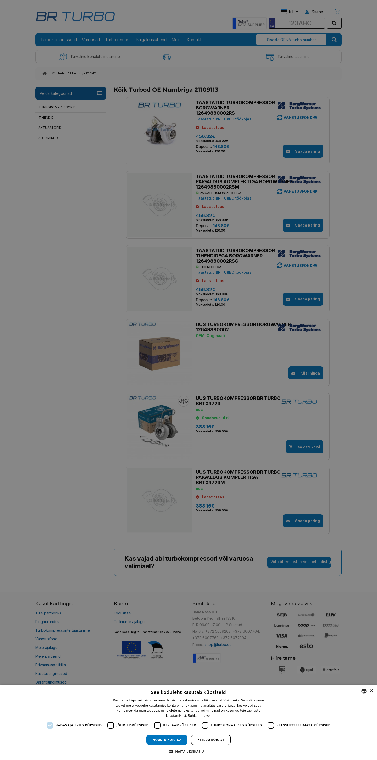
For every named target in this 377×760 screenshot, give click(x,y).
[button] (188, 751)
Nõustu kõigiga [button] (166, 739)
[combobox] (364, 691)
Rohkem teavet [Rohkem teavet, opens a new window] (199, 715)
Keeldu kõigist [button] (210, 739)
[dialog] (188, 722)
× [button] (371, 691)
